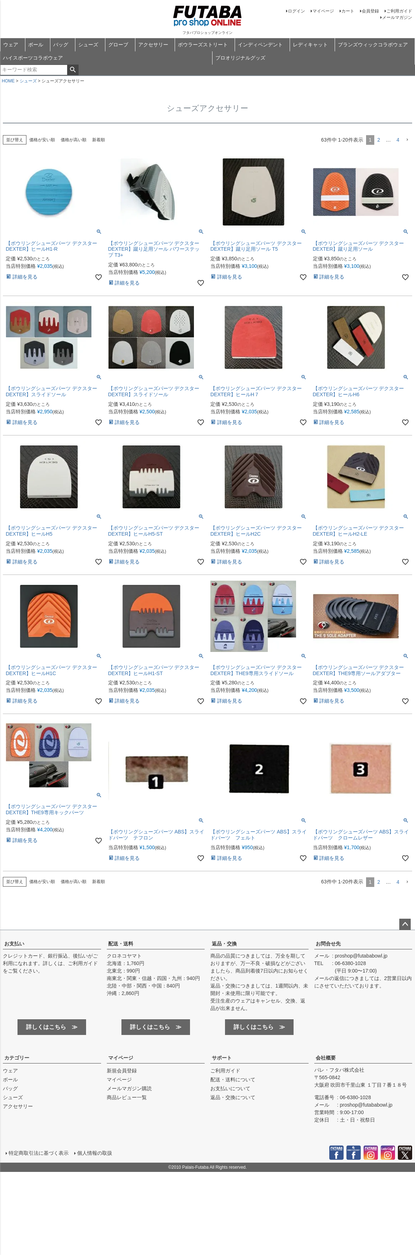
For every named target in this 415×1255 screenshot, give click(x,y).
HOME (8, 80)
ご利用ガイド (399, 11)
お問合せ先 (328, 944)
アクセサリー (153, 44)
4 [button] (397, 140)
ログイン (296, 11)
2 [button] (378, 140)
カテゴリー (16, 1058)
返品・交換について (232, 1097)
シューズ (88, 44)
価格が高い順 (73, 139)
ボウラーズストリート (203, 44)
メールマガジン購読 (129, 1088)
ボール (35, 44)
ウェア (10, 44)
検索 (72, 70)
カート (347, 11)
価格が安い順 (42, 139)
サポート (222, 1058)
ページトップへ (405, 924)
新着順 (98, 139)
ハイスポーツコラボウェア (33, 58)
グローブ (118, 44)
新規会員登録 (122, 1070)
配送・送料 (120, 944)
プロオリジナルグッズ (240, 58)
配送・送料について (232, 1079)
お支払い (14, 944)
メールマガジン (397, 17)
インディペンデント (260, 44)
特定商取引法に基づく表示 (39, 1153)
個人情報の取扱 (94, 1153)
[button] (407, 140)
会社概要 (326, 1058)
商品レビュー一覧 (127, 1097)
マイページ (323, 11)
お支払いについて (230, 1088)
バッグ (60, 44)
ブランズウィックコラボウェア (373, 44)
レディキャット (310, 44)
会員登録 (370, 11)
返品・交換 (224, 944)
